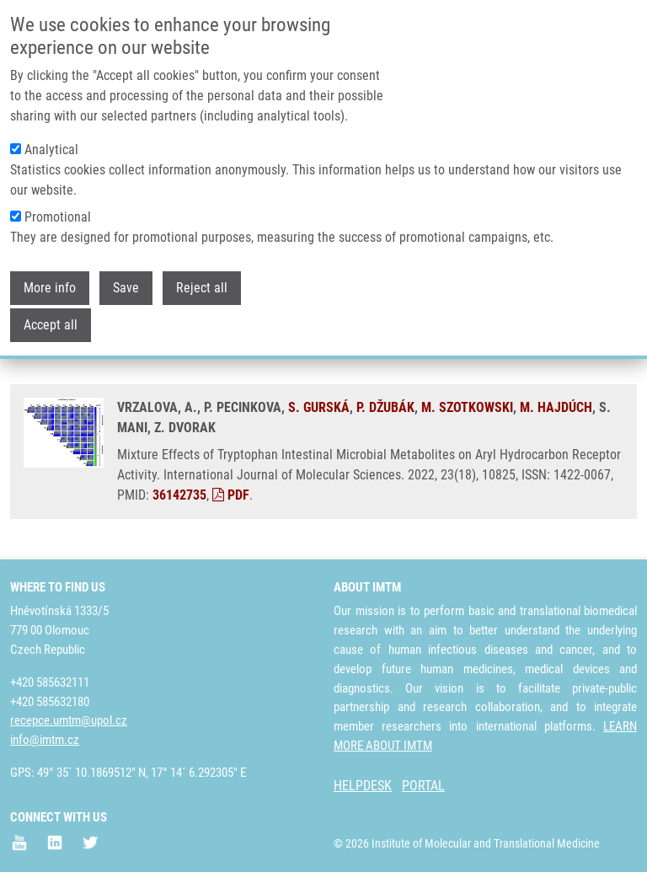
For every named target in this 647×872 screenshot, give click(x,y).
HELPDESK (363, 786)
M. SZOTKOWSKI (467, 407)
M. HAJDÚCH (556, 407)
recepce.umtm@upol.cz (68, 720)
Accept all (51, 323)
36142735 (179, 495)
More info (50, 286)
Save (126, 286)
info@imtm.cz (44, 739)
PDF (230, 495)
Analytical (51, 148)
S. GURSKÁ (319, 407)
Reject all (201, 286)
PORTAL (423, 786)
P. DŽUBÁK (385, 407)
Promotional (57, 215)
